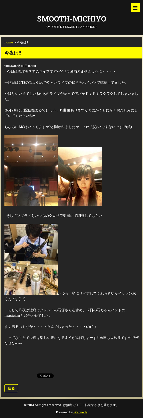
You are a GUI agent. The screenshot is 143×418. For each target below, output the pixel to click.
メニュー (135, 7)
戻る (11, 388)
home (8, 42)
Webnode (80, 412)
